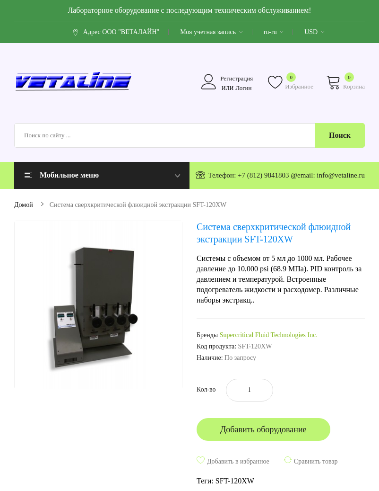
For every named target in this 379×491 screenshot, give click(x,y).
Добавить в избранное (238, 461)
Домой (23, 204)
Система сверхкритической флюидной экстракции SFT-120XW (138, 204)
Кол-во (206, 389)
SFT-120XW (234, 481)
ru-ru (274, 32)
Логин (243, 87)
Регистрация (236, 78)
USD (314, 32)
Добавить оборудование (263, 429)
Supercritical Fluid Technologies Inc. (269, 335)
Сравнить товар (316, 461)
